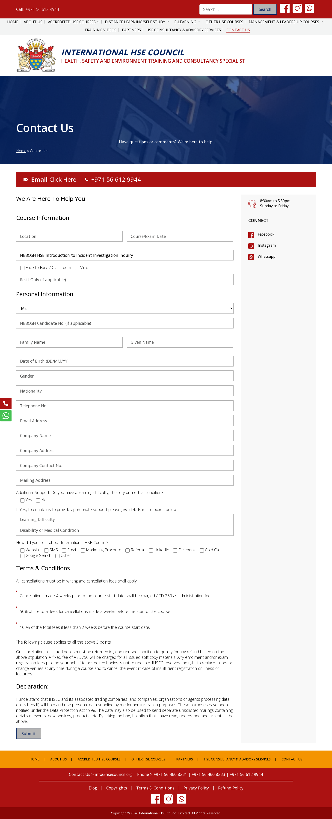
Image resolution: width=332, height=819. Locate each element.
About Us (33, 21)
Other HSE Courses (224, 21)
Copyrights (116, 788)
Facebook (266, 234)
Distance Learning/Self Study (135, 21)
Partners (131, 30)
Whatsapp (267, 256)
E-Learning (185, 21)
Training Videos (100, 30)
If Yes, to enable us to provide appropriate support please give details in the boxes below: (96, 509)
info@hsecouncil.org (114, 774)
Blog (93, 788)
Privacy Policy (196, 788)
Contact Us (238, 30)
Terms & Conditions (155, 788)
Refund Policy (230, 788)
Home (12, 21)
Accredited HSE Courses (72, 21)
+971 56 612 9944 (42, 9)
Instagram (267, 245)
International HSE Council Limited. (164, 813)
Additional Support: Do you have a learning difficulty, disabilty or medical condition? (89, 492)
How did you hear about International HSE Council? (62, 542)
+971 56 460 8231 (170, 774)
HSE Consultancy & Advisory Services (183, 30)
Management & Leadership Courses (284, 21)
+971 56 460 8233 (208, 774)
